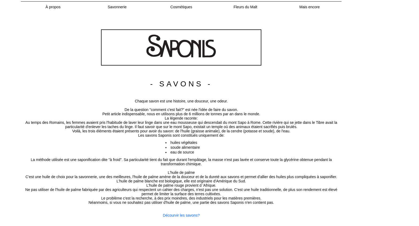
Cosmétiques (181, 7)
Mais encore (309, 7)
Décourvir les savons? (181, 215)
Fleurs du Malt (245, 7)
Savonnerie (117, 7)
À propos (52, 7)
